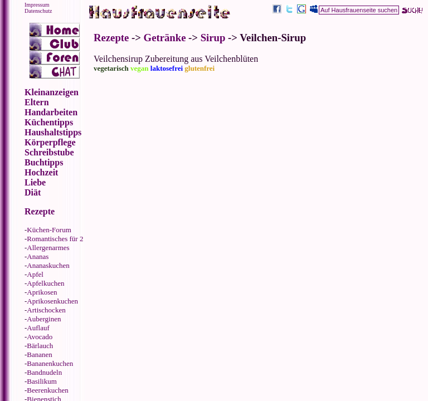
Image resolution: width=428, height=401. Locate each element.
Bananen (39, 354)
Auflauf (38, 328)
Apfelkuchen (45, 283)
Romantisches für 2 (55, 238)
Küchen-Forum (49, 230)
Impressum (37, 5)
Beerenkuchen (47, 390)
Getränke (165, 37)
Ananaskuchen (48, 265)
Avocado (39, 336)
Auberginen (44, 319)
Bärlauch (40, 345)
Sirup (213, 37)
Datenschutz (38, 11)
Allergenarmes (48, 247)
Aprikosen (42, 292)
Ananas (37, 256)
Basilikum (41, 381)
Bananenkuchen (50, 363)
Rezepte (111, 37)
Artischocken (46, 310)
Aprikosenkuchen (52, 301)
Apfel (35, 274)
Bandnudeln (44, 372)
